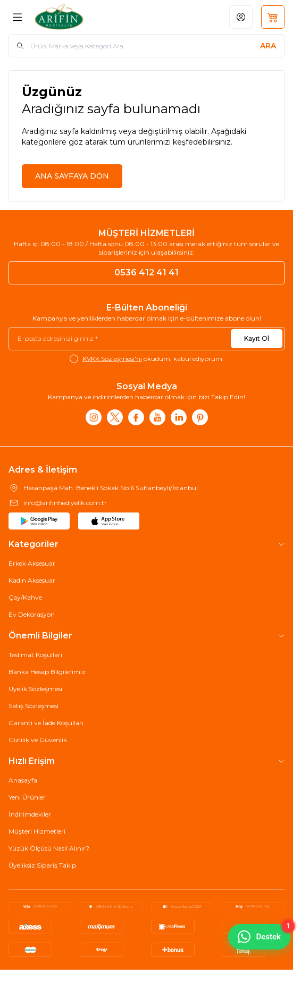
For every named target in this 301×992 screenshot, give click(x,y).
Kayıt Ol (256, 338)
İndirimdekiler (30, 814)
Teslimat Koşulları (35, 655)
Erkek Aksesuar (32, 563)
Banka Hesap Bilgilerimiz (47, 672)
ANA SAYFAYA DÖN (72, 176)
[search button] (268, 45)
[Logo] (81, 17)
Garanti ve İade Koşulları (46, 723)
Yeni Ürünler (27, 797)
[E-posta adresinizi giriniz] (147, 338)
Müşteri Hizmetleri (37, 831)
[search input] (147, 45)
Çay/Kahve (25, 597)
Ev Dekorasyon (32, 614)
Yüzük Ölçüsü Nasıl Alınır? (49, 848)
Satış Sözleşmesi (33, 706)
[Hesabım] (241, 17)
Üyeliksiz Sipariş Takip (42, 865)
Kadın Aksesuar (32, 580)
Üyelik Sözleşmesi (35, 689)
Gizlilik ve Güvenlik (38, 740)
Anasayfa (23, 780)
